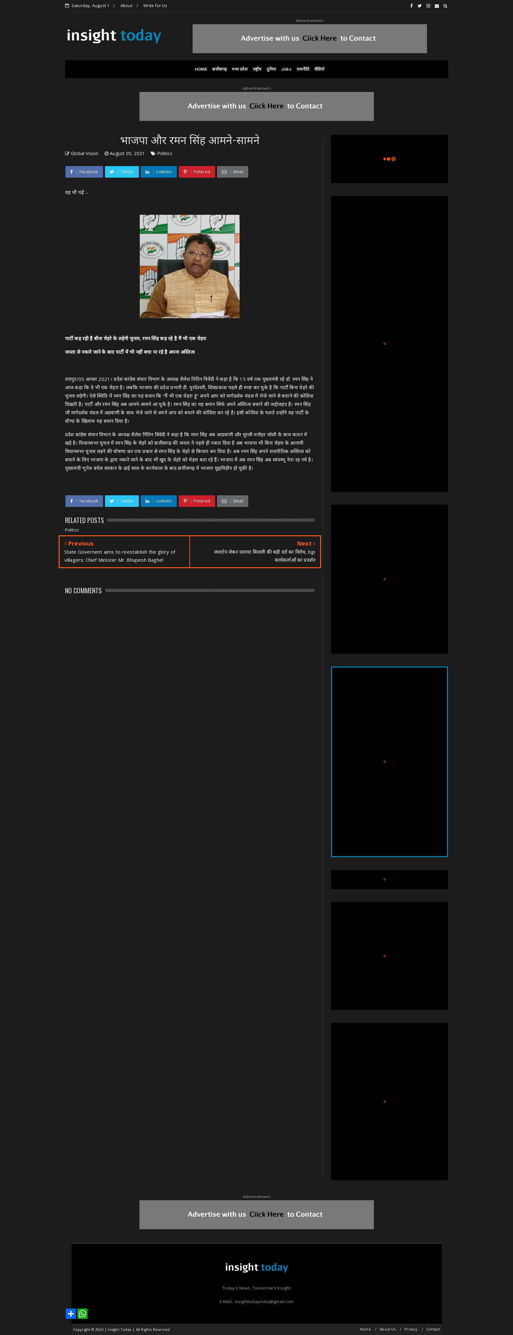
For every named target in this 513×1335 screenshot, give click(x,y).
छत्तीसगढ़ (219, 69)
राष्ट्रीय (257, 69)
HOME (201, 69)
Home (365, 1329)
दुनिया (271, 69)
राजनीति (303, 69)
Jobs (286, 69)
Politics (165, 153)
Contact (433, 1329)
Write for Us (155, 5)
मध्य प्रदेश (239, 69)
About (126, 5)
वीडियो (319, 69)
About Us (388, 1329)
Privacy (410, 1329)
